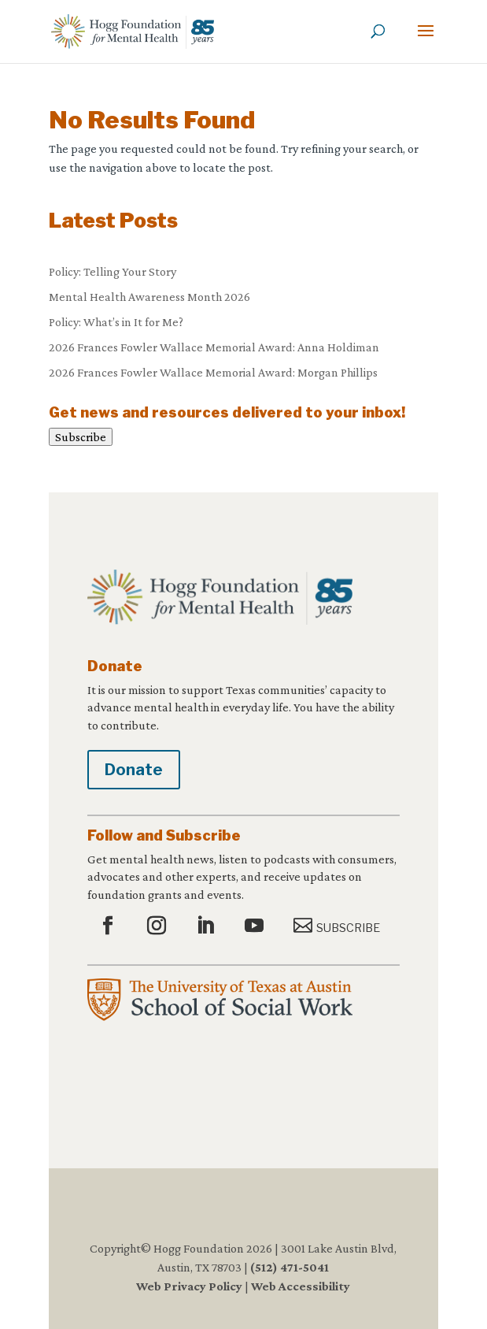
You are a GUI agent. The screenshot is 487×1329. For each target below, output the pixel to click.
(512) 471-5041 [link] (289, 1267)
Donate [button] (134, 769)
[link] (132, 30)
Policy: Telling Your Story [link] (112, 271)
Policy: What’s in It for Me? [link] (116, 322)
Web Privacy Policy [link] (189, 1286)
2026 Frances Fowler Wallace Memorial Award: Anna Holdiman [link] (214, 347)
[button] (425, 41)
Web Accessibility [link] (300, 1286)
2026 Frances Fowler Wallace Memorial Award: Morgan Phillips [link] (213, 372)
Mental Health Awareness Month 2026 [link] (149, 296)
